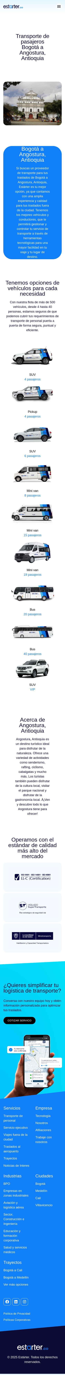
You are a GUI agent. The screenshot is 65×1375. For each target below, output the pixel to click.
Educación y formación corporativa (11, 1235)
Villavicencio (44, 1205)
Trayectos (10, 1158)
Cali (38, 1198)
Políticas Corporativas (17, 1319)
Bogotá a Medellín (16, 1277)
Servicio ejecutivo (15, 1127)
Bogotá (40, 1183)
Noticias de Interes (16, 1165)
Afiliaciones (43, 1130)
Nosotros (41, 1123)
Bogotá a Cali (12, 1270)
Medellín (41, 1191)
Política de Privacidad (16, 1313)
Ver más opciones (15, 1284)
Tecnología (42, 1116)
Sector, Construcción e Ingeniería (13, 1219)
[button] (59, 6)
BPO (6, 1183)
